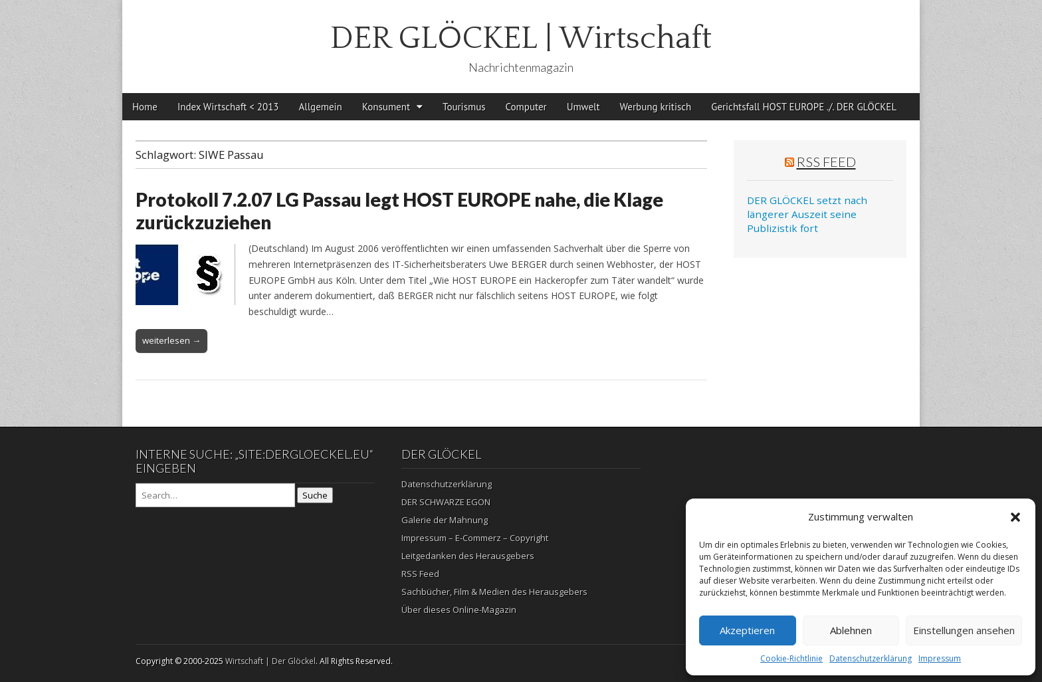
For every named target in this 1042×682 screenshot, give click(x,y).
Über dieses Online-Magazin (458, 610)
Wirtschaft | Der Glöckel (270, 661)
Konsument (386, 106)
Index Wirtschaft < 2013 (228, 106)
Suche (315, 495)
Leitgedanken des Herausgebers (467, 556)
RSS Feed (826, 162)
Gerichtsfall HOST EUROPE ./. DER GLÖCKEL (803, 106)
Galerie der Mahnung (444, 520)
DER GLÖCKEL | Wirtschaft (521, 38)
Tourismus (464, 106)
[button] (1015, 517)
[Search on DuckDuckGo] (215, 495)
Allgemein (320, 106)
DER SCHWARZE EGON (445, 502)
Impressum (939, 658)
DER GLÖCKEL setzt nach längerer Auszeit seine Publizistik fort (807, 214)
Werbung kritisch (656, 106)
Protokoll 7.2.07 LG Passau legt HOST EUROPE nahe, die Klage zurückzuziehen (399, 210)
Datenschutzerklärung (870, 658)
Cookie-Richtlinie (791, 658)
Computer (526, 106)
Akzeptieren (747, 630)
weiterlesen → (171, 340)
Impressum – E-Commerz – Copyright (474, 538)
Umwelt (583, 106)
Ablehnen (851, 630)
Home (144, 106)
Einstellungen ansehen (964, 630)
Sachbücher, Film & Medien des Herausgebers (494, 592)
